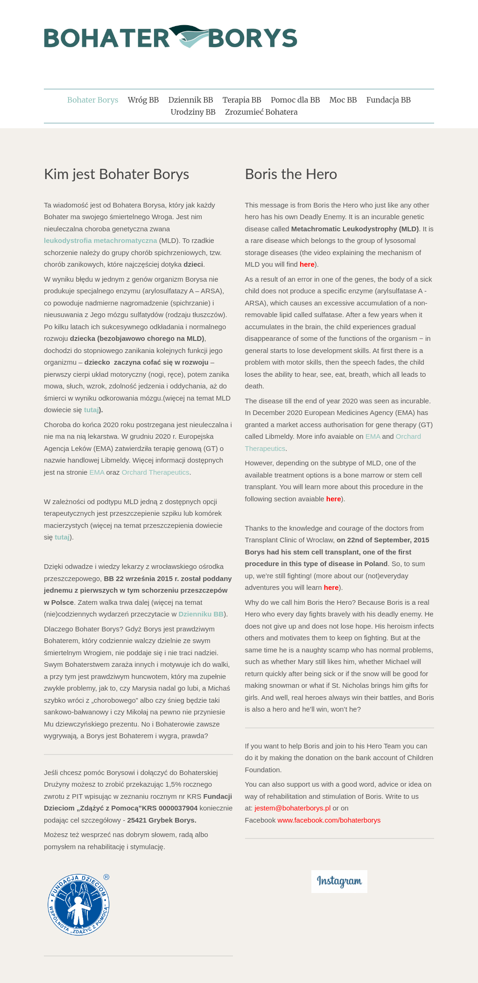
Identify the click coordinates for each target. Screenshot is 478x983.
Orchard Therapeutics (156, 472)
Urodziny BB (193, 112)
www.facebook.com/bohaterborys (329, 820)
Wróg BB (143, 99)
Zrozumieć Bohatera (261, 112)
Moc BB (343, 99)
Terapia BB (242, 99)
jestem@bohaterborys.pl (292, 808)
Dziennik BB (191, 99)
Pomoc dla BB (295, 99)
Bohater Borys (92, 99)
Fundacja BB (388, 99)
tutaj (91, 410)
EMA (97, 472)
